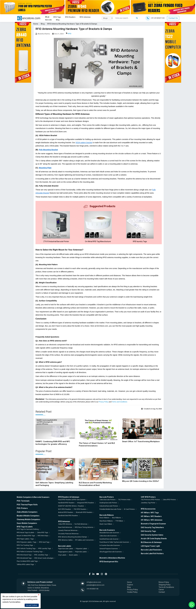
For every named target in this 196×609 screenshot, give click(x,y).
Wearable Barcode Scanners (109, 533)
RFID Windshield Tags (24, 558)
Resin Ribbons (104, 518)
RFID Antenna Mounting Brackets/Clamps (72, 537)
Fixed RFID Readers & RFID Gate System (72, 499)
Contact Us (173, 18)
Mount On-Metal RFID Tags (26, 536)
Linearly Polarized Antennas (68, 530)
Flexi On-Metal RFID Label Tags (27, 561)
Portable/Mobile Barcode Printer (110, 509)
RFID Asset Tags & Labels (25, 532)
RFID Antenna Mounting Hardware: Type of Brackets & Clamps (72, 24)
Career (161, 590)
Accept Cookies (31, 605)
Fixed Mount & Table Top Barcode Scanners (114, 542)
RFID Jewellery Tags (41, 555)
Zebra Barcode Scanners (108, 536)
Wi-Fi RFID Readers (64, 509)
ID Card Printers (129, 509)
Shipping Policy (164, 585)
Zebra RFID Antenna (65, 524)
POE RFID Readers (80, 509)
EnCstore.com (97, 601)
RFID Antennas (85, 17)
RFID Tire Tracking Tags (25, 545)
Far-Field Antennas (80, 524)
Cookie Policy (132, 592)
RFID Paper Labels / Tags (25, 539)
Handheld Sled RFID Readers (68, 515)
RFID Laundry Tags (44, 548)
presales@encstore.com (95, 585)
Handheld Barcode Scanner (109, 539)
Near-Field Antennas (65, 527)
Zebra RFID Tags (42, 532)
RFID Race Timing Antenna (84, 527)
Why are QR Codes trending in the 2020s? (140, 481)
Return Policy (164, 582)
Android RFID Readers (65, 512)
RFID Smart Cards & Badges (44, 558)
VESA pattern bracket (84, 143)
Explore (130, 585)
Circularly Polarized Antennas (68, 534)
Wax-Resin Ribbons (106, 521)
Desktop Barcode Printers (108, 503)
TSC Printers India (124, 499)
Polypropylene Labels (65, 552)
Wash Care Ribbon (106, 524)
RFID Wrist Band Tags (24, 555)
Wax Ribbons (116, 518)
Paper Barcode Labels (65, 549)
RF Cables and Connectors (84, 540)
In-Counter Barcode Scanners (110, 545)
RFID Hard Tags (44, 542)
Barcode (48, 20)
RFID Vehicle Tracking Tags (26, 548)
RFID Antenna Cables (65, 540)
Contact (162, 592)
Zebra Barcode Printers (108, 499)
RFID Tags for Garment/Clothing (28, 529)
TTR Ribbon (119, 521)
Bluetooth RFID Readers (84, 512)
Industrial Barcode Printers (109, 506)
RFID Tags (57, 17)
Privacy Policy (104, 402)
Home (35, 24)
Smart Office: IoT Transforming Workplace (141, 441)
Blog (57, 20)
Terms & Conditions (166, 587)
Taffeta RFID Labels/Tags (25, 564)
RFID (69, 34)
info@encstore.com (94, 582)
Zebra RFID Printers (169, 499)
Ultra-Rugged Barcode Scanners (111, 552)
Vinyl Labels (62, 555)
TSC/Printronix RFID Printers (150, 499)
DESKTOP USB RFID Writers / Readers (71, 506)
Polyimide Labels (81, 552)
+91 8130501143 (92, 589)
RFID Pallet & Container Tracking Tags (30, 552)
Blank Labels (73, 555)
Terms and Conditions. (120, 402)
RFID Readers (70, 17)
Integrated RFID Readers (85, 503)
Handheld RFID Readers (66, 503)
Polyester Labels (81, 549)
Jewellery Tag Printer (148, 503)
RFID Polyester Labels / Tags (26, 542)
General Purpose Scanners (109, 549)
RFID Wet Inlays (43, 536)
